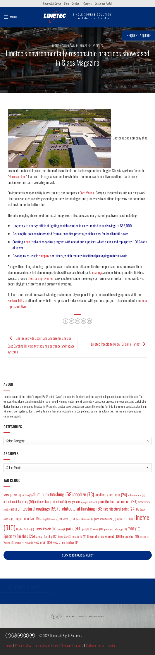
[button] (10, 17)
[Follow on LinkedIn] (26, 635)
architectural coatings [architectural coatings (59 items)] (36, 508)
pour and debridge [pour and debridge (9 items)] (115, 529)
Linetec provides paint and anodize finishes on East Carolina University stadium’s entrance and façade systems (41, 344)
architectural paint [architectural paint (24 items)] (120, 509)
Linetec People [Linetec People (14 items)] (45, 528)
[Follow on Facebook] (8, 635)
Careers (87, 3)
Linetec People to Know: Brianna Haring (119, 344)
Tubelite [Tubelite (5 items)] (144, 536)
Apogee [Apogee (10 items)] (74, 501)
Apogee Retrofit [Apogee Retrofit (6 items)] (90, 502)
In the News (59, 45)
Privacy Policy (23, 645)
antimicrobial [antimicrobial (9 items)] (136, 495)
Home (8, 645)
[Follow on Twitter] (20, 635)
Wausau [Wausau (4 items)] (19, 542)
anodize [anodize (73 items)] (83, 494)
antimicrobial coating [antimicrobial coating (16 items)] (18, 501)
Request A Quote (52, 3)
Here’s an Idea (17, 176)
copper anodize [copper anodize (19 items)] (27, 518)
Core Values (86, 192)
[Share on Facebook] (65, 321)
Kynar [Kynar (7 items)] (121, 519)
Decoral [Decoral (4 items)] (53, 519)
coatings (97, 272)
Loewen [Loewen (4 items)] (61, 529)
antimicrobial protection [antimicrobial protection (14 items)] (50, 501)
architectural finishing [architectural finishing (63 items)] (81, 508)
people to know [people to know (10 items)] (92, 529)
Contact (76, 3)
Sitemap (66, 645)
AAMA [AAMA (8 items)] (8, 495)
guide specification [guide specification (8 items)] (105, 519)
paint (29, 241)
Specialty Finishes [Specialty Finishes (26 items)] (19, 536)
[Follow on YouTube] (32, 635)
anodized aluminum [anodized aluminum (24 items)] (111, 494)
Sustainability (16, 300)
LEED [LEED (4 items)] (129, 519)
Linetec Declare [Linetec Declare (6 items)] (25, 529)
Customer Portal (103, 3)
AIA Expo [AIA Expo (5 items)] (26, 495)
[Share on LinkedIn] (89, 321)
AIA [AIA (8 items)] (17, 495)
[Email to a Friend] (77, 321)
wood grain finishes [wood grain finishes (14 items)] (65, 542)
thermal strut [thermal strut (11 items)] (129, 536)
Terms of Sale (42, 645)
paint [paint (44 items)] (73, 528)
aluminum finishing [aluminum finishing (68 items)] (52, 494)
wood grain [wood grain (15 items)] (42, 542)
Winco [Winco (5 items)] (29, 542)
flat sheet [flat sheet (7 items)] (65, 519)
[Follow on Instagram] (14, 635)
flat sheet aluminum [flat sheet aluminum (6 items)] (82, 519)
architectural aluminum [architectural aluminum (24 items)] (118, 501)
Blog (66, 3)
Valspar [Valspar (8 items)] (8, 542)
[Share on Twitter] (71, 321)
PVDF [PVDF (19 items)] (133, 528)
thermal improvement (41, 278)
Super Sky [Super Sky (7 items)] (64, 537)
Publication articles (90, 45)
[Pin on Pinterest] (83, 321)
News (71, 45)
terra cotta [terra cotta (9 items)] (79, 536)
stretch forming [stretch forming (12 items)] (46, 536)
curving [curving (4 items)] (44, 519)
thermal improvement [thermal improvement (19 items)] (103, 536)
